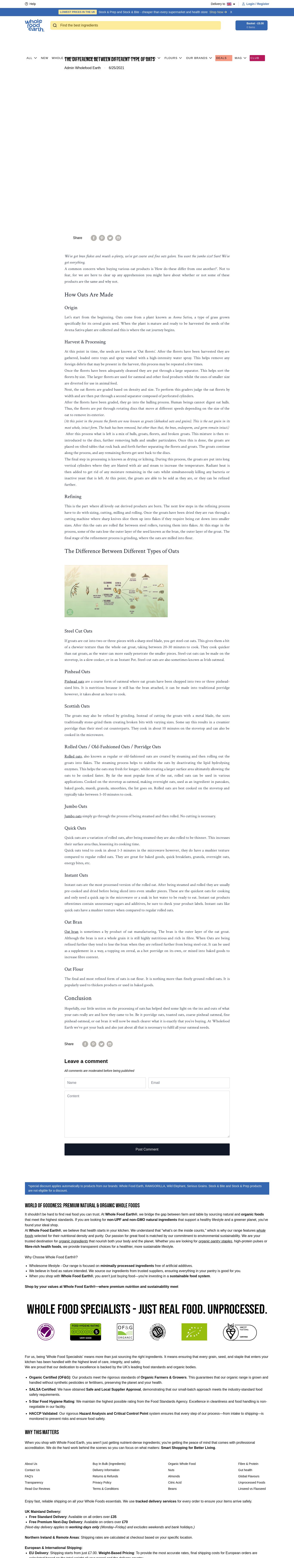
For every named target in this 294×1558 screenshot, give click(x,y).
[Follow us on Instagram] (103, 1551)
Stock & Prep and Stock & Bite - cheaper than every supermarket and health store (142, 12)
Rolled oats (73, 605)
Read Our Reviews (37, 1338)
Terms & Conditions (106, 1338)
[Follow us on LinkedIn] (111, 1551)
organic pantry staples (215, 1090)
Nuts (171, 1319)
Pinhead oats (74, 530)
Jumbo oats (73, 665)
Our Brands (199, 39)
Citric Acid (175, 1332)
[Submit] (55, 25)
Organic (92, 38)
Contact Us (32, 1319)
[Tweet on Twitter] (110, 87)
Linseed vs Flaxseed (252, 1338)
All (32, 39)
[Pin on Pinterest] (102, 87)
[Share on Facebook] (94, 87)
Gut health (245, 1319)
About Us (31, 1313)
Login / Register (255, 4)
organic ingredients (73, 1090)
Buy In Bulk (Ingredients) (109, 1313)
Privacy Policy (102, 1332)
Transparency (34, 1332)
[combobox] (135, 25)
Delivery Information (106, 1319)
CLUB (257, 39)
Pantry (112, 39)
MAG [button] (241, 39)
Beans (172, 1338)
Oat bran (72, 781)
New (44, 38)
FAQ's (29, 1325)
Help (30, 4)
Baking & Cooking (142, 39)
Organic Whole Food (182, 1313)
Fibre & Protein (248, 1313)
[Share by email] (118, 87)
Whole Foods (66, 39)
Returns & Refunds (105, 1325)
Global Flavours (248, 1325)
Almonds (174, 1325)
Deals (223, 39)
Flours (174, 39)
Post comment (147, 999)
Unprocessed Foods (251, 1332)
